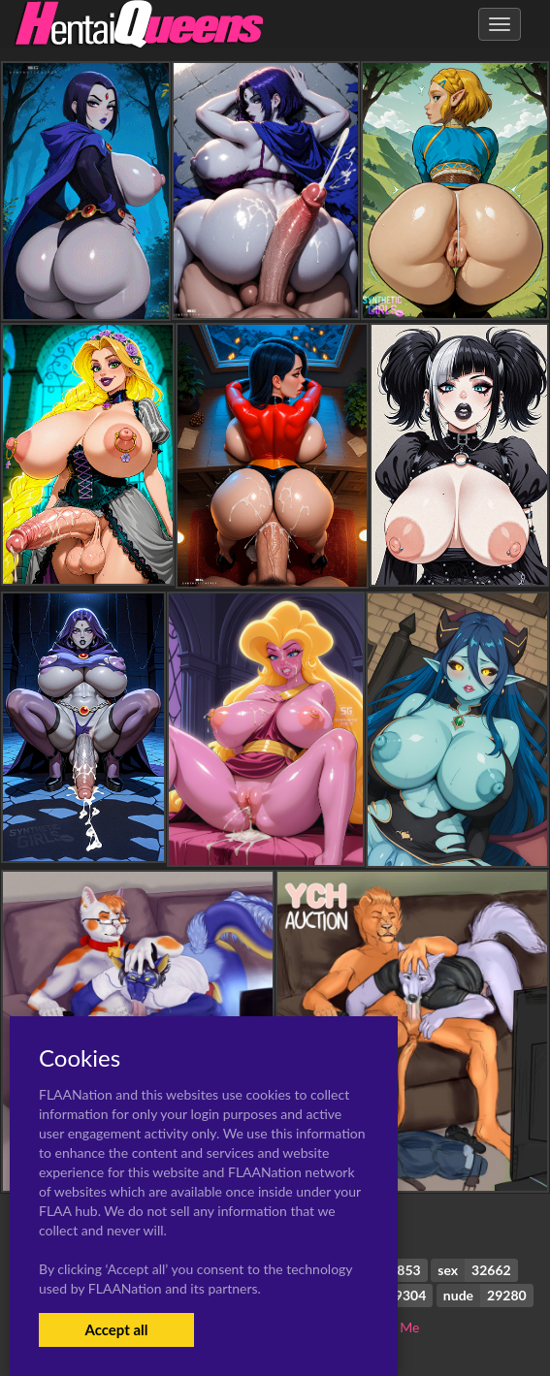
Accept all (115, 1329)
